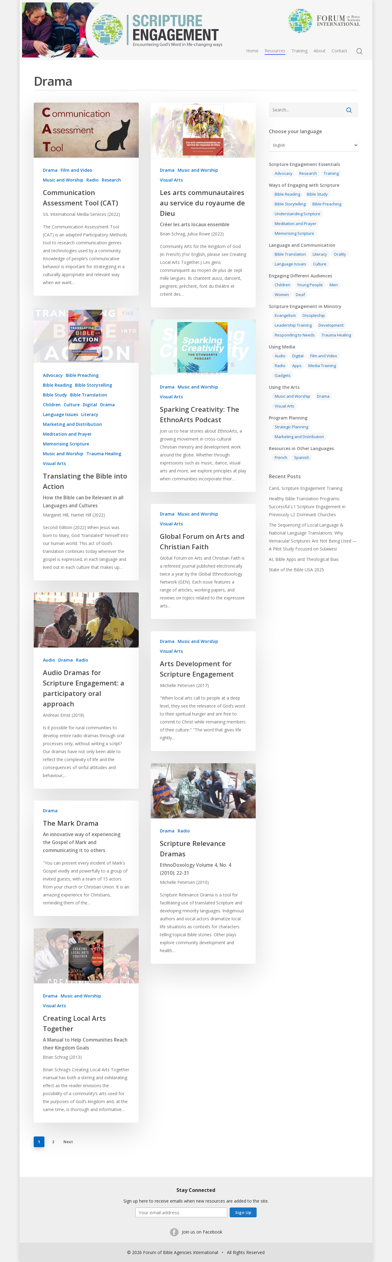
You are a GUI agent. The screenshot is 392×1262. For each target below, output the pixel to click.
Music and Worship (63, 180)
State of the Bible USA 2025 (296, 570)
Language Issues (60, 434)
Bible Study (55, 414)
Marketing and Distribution (72, 443)
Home (252, 51)
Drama (50, 170)
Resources (275, 51)
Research (111, 180)
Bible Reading (57, 404)
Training (299, 51)
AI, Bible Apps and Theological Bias (304, 559)
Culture (72, 424)
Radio (92, 180)
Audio (49, 679)
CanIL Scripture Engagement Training (305, 488)
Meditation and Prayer (67, 453)
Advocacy (53, 394)
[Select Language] (313, 145)
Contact (339, 51)
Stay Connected (195, 1190)
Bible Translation (88, 414)
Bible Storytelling (93, 404)
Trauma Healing (103, 473)
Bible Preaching (82, 394)
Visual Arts (171, 180)
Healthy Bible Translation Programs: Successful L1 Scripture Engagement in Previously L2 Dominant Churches (307, 506)
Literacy (89, 434)
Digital (90, 424)
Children (52, 424)
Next (68, 1141)
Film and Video (76, 170)
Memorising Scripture (66, 463)
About (320, 51)
